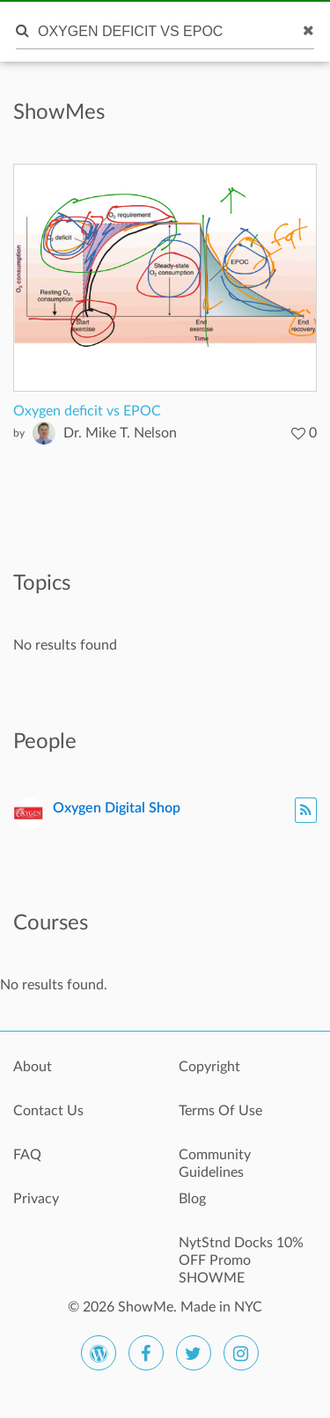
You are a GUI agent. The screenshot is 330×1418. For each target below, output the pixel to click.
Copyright (209, 1067)
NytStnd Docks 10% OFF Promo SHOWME (241, 1252)
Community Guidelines (215, 1163)
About (32, 1067)
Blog (192, 1199)
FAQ (27, 1155)
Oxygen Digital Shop (116, 808)
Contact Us (48, 1111)
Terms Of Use (220, 1111)
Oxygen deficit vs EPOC (87, 411)
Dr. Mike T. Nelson (120, 433)
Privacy (36, 1199)
